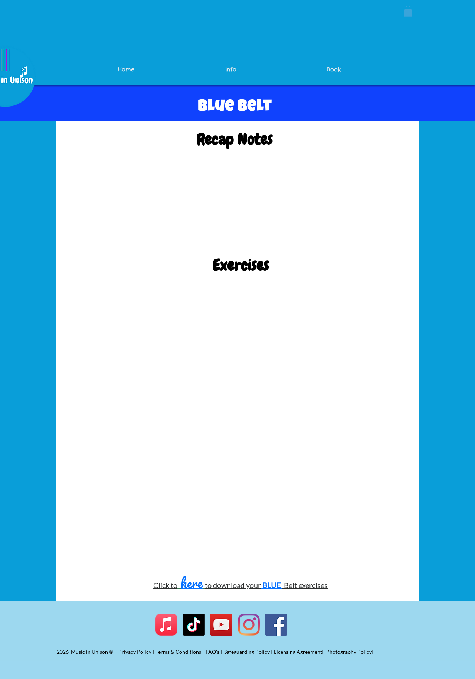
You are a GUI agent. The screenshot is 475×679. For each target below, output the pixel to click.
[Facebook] (276, 625)
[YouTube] (221, 625)
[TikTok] (194, 625)
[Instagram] (249, 625)
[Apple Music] (166, 625)
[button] (408, 11)
